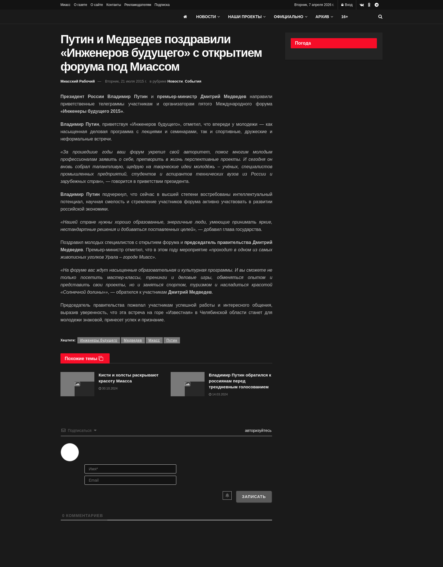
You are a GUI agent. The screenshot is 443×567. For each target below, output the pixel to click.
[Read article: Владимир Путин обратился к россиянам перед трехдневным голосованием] (188, 384)
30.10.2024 (108, 388)
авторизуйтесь (258, 430)
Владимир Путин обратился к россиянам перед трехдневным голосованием (240, 381)
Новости (206, 16)
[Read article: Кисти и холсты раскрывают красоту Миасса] (77, 384)
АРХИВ (322, 16)
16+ (344, 16)
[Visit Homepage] (102, 17)
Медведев (133, 340)
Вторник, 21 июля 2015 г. (126, 81)
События (193, 81)
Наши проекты (245, 16)
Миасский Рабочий (77, 81)
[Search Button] (380, 17)
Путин (171, 340)
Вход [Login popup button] (347, 5)
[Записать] (254, 496)
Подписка (162, 5)
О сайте (96, 5)
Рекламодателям (137, 5)
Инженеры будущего (98, 340)
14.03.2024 (218, 394)
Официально (288, 16)
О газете (80, 5)
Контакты (113, 5)
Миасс (65, 5)
